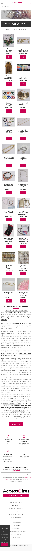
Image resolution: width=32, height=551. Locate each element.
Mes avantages (16, 538)
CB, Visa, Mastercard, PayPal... (24, 444)
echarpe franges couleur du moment (23, 81)
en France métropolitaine (8, 443)
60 (23, 274)
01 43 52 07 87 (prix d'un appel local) (8, 459)
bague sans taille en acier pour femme (23, 54)
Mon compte (16, 529)
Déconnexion (16, 541)
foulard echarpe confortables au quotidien (8, 81)
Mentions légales (16, 521)
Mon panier (16, 532)
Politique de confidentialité (16, 518)
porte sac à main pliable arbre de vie (23, 243)
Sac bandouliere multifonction (23, 216)
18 (23, 247)
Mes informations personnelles (16, 535)
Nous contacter (16, 526)
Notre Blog (16, 509)
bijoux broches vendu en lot (23, 270)
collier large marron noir (8, 188)
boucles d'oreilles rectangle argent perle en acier (23, 163)
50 (23, 57)
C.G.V (16, 515)
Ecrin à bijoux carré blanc (9, 215)
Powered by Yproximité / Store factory (16, 549)
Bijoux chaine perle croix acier (23, 189)
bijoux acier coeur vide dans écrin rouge (8, 244)
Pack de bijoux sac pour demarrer (8, 271)
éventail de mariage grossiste (23, 298)
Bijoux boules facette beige (9, 161)
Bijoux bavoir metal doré (23, 107)
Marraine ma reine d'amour (8, 297)
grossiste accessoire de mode (12, 407)
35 (9, 84)
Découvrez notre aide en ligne (24, 457)
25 (23, 220)
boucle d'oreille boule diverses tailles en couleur (8, 109)
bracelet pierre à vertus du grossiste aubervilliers (8, 136)
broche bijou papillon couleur (8, 54)
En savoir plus (16, 427)
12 (8, 138)
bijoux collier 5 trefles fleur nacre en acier (23, 136)
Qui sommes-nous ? (16, 506)
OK (5, 544)
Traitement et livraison (16, 512)
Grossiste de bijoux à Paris (16, 310)
